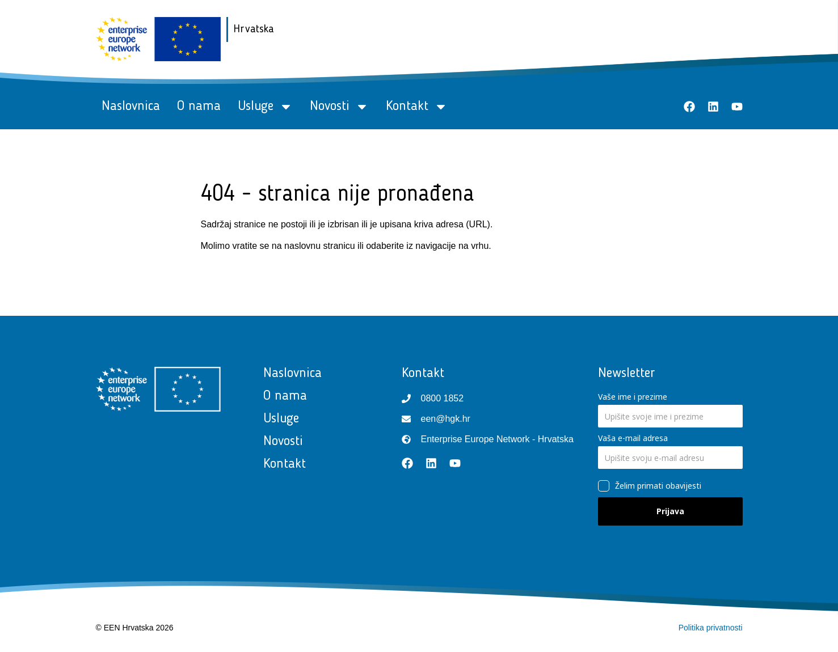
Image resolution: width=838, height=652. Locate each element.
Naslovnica (131, 106)
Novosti (339, 106)
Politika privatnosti (711, 627)
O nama (199, 106)
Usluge (265, 106)
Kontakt (417, 106)
